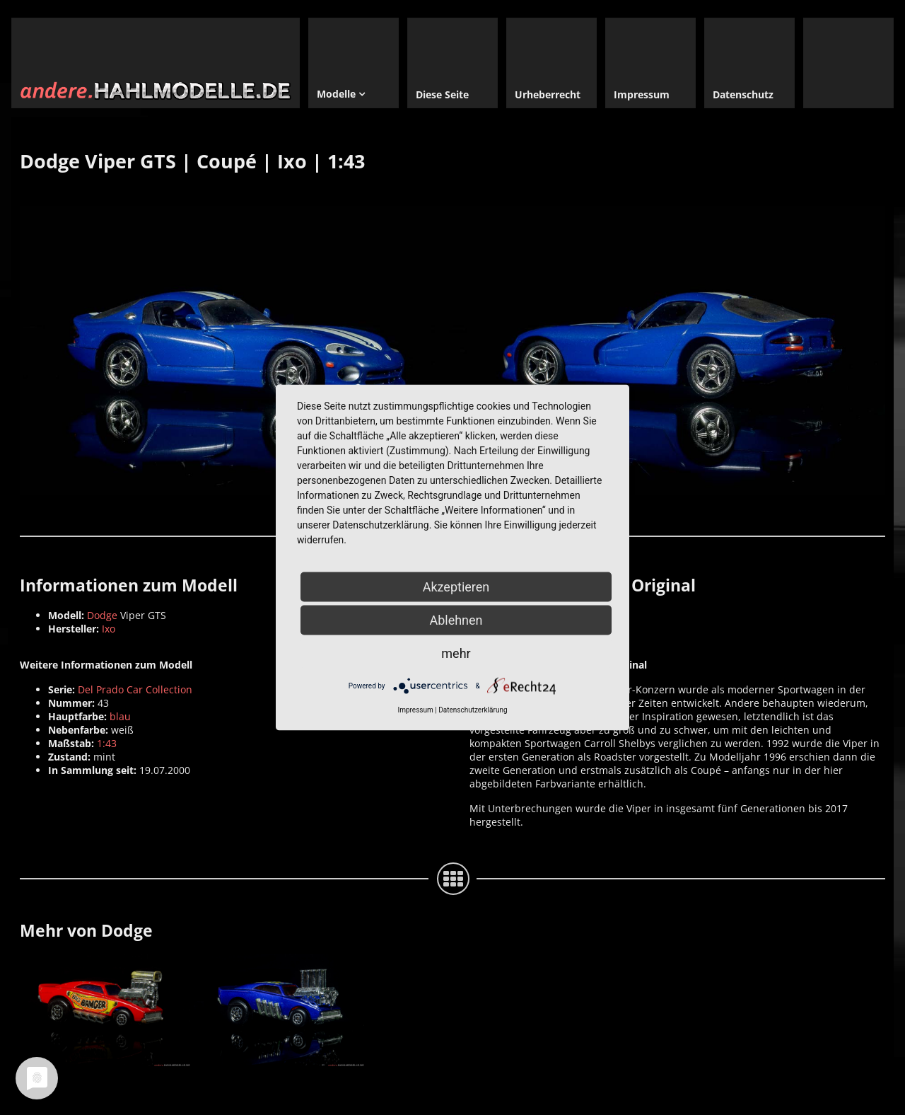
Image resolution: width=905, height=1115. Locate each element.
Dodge (102, 615)
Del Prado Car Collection (135, 689)
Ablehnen (455, 620)
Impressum (415, 710)
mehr (455, 653)
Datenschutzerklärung (472, 710)
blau (120, 716)
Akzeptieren (456, 586)
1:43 (107, 743)
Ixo (108, 628)
